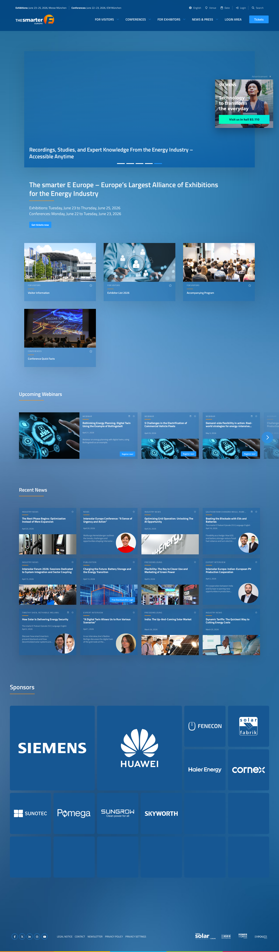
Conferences (136, 19)
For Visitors (104, 19)
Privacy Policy (114, 936)
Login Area (233, 19)
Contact (80, 936)
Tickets (259, 19)
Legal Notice (64, 936)
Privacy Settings (135, 936)
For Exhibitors (169, 19)
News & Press (202, 19)
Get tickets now (40, 225)
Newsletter (95, 936)
